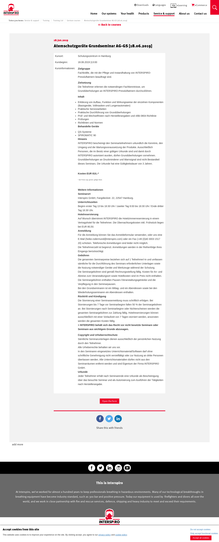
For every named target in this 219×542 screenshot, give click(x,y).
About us (184, 13)
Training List (58, 20)
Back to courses (111, 24)
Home (93, 13)
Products (143, 13)
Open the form (109, 401)
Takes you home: (16, 20)
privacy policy (104, 535)
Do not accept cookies (200, 529)
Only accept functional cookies (204, 533)
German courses (73, 20)
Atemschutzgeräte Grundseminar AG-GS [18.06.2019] (105, 20)
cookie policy (121, 535)
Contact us (200, 13)
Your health (127, 13)
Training (46, 20)
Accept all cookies (201, 538)
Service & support (164, 14)
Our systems (109, 13)
